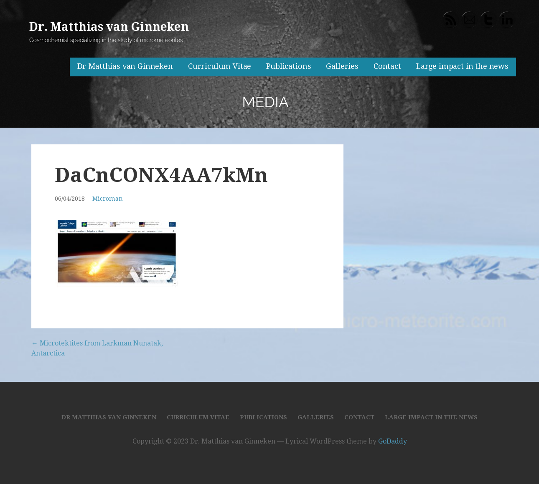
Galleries (342, 66)
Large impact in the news (462, 66)
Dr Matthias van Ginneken (125, 66)
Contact (387, 66)
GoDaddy (392, 441)
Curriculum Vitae (219, 66)
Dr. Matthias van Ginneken (109, 27)
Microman (107, 198)
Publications (288, 66)
